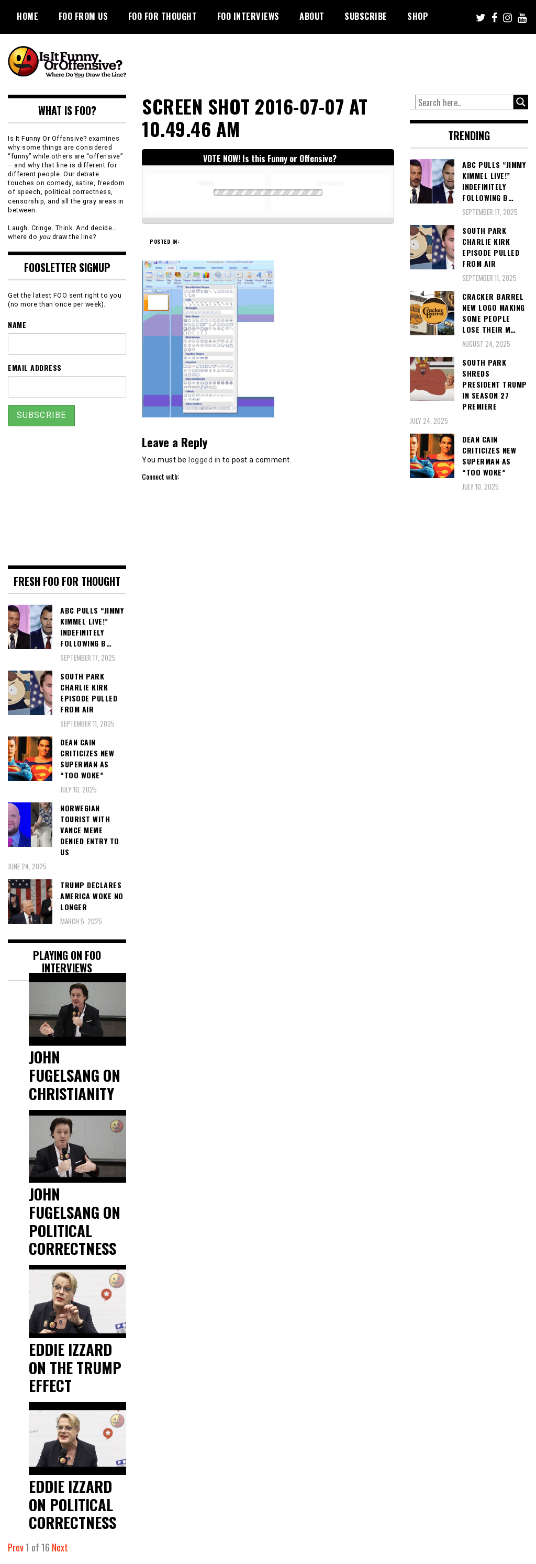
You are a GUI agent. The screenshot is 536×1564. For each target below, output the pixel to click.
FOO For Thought (162, 16)
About (312, 16)
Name (17, 324)
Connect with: (160, 476)
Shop (417, 16)
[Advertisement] (337, 62)
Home (27, 16)
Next (60, 1547)
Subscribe (365, 16)
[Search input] (464, 102)
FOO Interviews (248, 16)
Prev (16, 1547)
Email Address (35, 367)
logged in (204, 460)
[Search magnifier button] (520, 102)
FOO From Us (83, 16)
